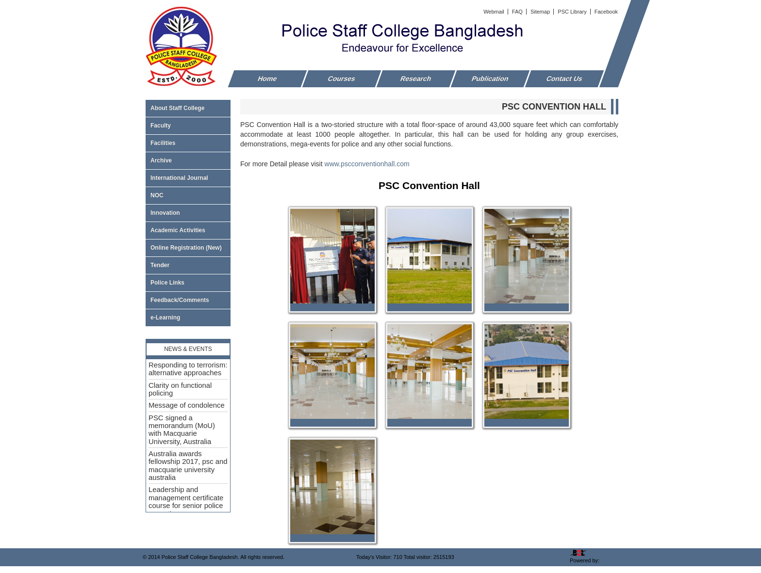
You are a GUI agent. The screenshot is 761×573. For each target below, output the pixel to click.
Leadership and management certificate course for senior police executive (186, 501)
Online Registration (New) (186, 247)
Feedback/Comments (179, 300)
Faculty (188, 125)
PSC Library (573, 12)
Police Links (167, 282)
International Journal (188, 178)
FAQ (518, 12)
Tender (188, 265)
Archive (188, 160)
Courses (342, 78)
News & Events (188, 349)
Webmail (494, 12)
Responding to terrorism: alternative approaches (188, 369)
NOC (157, 195)
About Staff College (188, 108)
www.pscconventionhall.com (367, 164)
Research (416, 78)
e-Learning (165, 317)
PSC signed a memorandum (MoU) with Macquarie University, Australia (182, 430)
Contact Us (564, 78)
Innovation (165, 212)
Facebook (606, 12)
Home (268, 78)
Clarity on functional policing (180, 389)
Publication (490, 78)
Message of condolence (187, 405)
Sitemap (540, 12)
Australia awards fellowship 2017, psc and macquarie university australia (188, 465)
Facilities (188, 143)
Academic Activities (177, 230)
